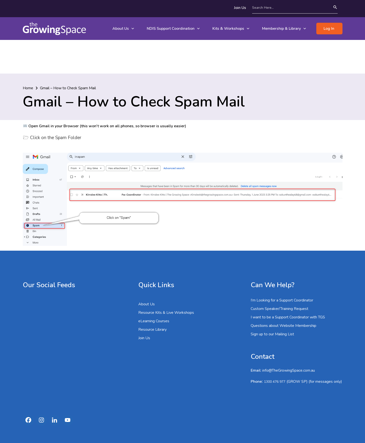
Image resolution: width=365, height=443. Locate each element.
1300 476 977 (274, 348)
